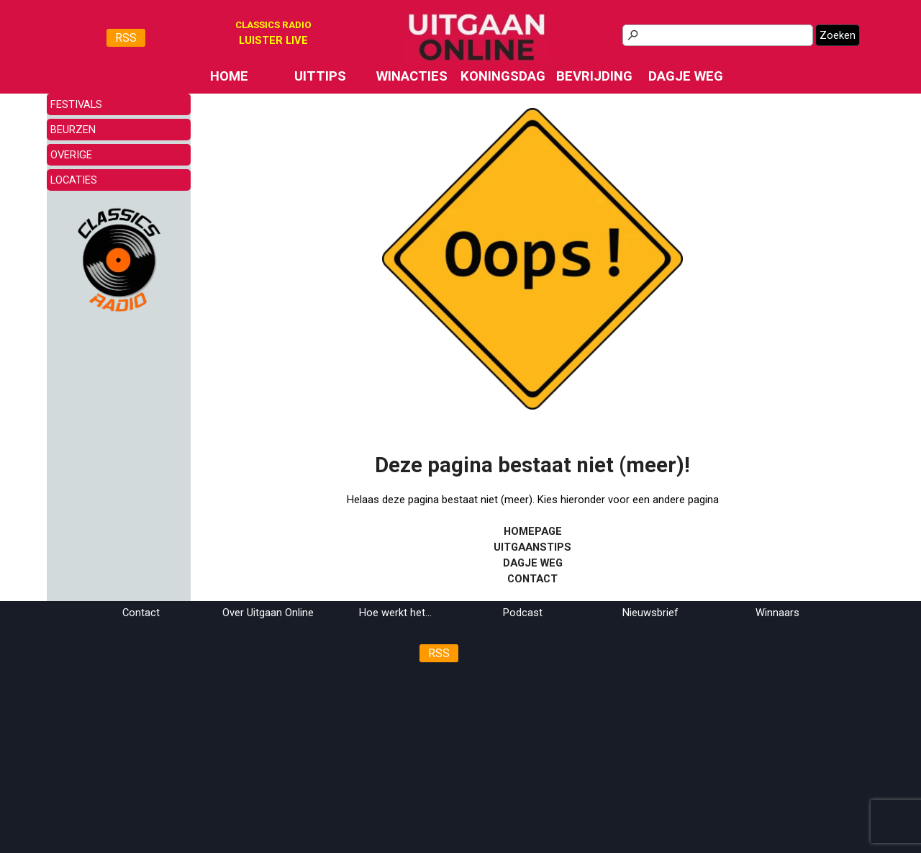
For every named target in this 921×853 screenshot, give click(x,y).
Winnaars (777, 612)
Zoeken (838, 35)
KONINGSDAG (502, 76)
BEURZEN (73, 129)
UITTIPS (320, 76)
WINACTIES (412, 76)
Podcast (523, 612)
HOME (229, 76)
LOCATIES (73, 179)
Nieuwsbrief (650, 612)
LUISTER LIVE (273, 40)
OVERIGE (71, 154)
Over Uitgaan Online (268, 612)
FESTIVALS (76, 104)
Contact (141, 612)
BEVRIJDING (594, 76)
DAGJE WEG (685, 76)
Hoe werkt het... (395, 612)
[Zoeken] (717, 35)
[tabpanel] (273, 40)
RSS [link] (126, 38)
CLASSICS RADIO (273, 24)
